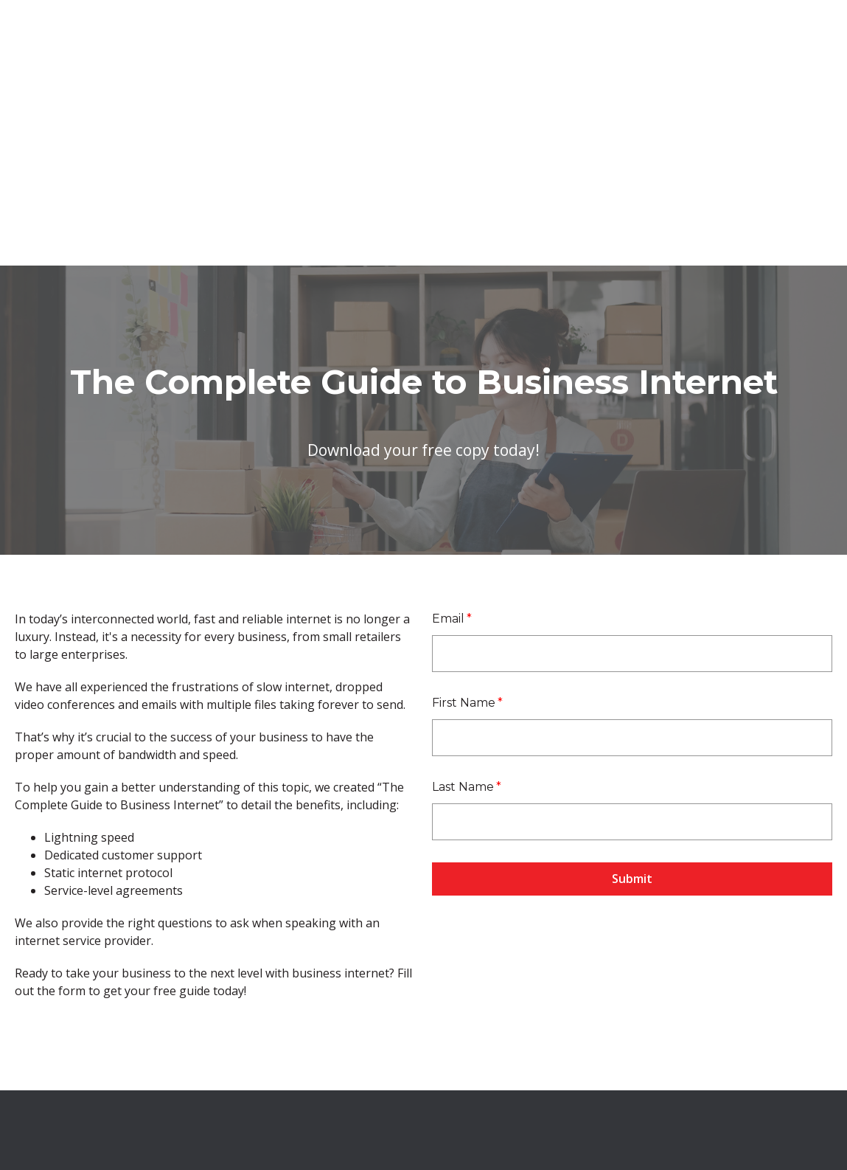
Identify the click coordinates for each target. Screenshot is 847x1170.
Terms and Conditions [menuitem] (543, 1087)
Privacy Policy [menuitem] (642, 1087)
